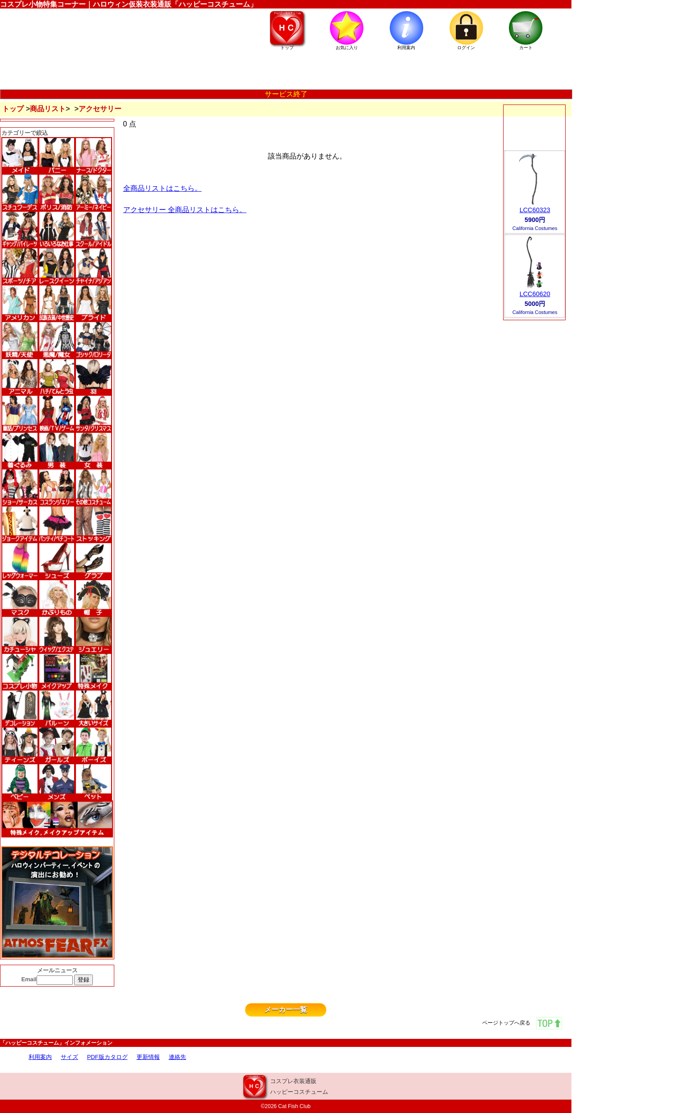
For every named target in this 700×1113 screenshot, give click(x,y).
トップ (13, 109)
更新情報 (148, 1057)
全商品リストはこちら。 (162, 188)
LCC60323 (535, 209)
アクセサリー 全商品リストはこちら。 (184, 209)
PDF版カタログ (107, 1057)
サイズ (69, 1057)
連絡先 (177, 1057)
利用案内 (40, 1057)
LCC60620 (535, 293)
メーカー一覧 (285, 1009)
